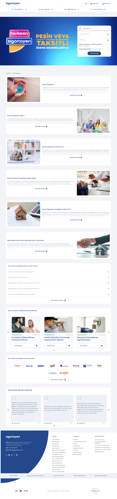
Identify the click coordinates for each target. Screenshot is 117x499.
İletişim (75, 443)
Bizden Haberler (77, 454)
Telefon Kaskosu (56, 469)
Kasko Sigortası (55, 441)
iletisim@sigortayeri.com (16, 450)
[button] (19, 9)
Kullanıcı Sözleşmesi (84, 44)
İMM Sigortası (55, 443)
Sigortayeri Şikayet (99, 451)
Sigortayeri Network (78, 448)
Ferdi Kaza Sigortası (57, 461)
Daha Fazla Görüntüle (58, 300)
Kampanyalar (76, 445)
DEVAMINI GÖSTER (76, 95)
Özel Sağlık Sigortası (57, 454)
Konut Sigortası (56, 448)
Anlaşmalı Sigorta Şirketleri (80, 441)
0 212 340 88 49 (13, 447)
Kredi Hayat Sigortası (57, 463)
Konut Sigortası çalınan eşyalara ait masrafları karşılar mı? (21, 294)
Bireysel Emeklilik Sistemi (58, 467)
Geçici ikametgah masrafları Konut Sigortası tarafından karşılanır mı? (24, 283)
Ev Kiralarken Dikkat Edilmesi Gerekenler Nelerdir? (23, 339)
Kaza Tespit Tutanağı (99, 439)
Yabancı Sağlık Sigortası (57, 458)
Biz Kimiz (75, 439)
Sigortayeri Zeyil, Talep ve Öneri (103, 449)
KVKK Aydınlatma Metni (85, 49)
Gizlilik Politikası (14, 475)
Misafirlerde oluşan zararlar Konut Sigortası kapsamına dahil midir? (23, 288)
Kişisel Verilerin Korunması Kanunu (35, 475)
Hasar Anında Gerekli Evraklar (102, 445)
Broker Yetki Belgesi (96, 44)
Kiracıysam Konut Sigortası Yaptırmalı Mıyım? (87, 339)
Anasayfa (8, 73)
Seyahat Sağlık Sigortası (58, 456)
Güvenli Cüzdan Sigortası (58, 471)
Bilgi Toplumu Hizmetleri (101, 475)
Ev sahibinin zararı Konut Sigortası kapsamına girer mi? (21, 271)
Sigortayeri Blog (77, 452)
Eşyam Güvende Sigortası (58, 450)
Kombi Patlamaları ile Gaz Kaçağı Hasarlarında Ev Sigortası (57, 339)
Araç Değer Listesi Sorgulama (102, 447)
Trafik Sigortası (55, 439)
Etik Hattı (75, 450)
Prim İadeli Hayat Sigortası (58, 465)
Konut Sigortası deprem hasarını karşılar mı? (18, 277)
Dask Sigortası (55, 445)
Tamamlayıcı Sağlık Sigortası (59, 452)
